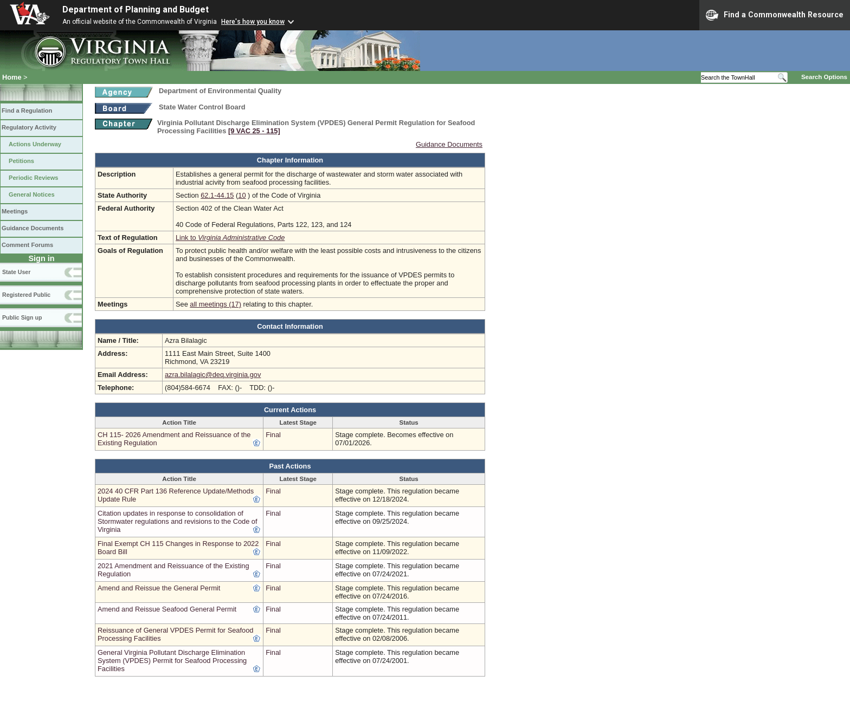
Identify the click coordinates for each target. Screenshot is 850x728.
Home (12, 77)
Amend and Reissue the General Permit (159, 588)
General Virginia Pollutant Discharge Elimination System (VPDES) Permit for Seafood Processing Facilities (172, 660)
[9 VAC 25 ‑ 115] (254, 131)
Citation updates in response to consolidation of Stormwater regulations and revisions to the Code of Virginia (177, 521)
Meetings (15, 211)
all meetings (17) (215, 304)
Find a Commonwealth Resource (774, 15)
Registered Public (26, 294)
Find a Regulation (27, 110)
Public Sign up (22, 317)
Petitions (21, 161)
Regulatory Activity (29, 127)
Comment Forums (27, 245)
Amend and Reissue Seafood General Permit (167, 609)
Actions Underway (35, 144)
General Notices (32, 194)
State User (16, 272)
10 (242, 195)
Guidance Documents (32, 228)
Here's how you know (253, 21)
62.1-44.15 (217, 195)
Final (273, 435)
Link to (230, 237)
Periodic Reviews (34, 177)
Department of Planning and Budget (135, 9)
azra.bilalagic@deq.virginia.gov (213, 374)
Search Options (824, 77)
